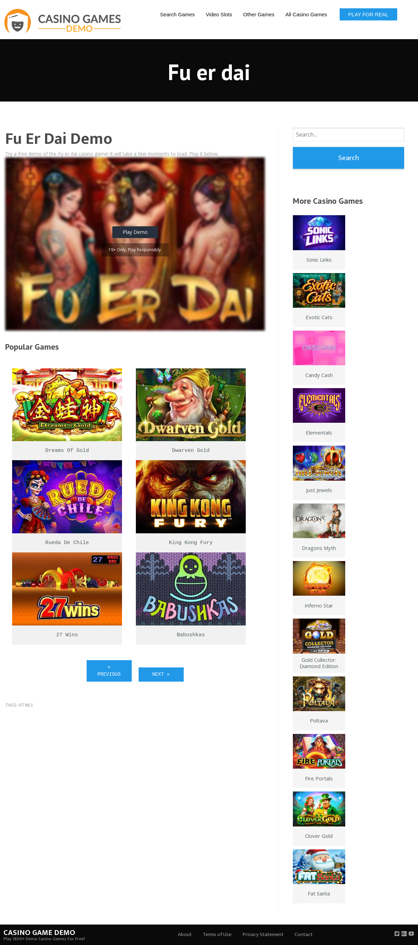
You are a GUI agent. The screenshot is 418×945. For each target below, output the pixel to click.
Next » (160, 674)
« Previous (109, 670)
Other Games (258, 14)
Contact (304, 934)
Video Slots (219, 14)
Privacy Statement (263, 934)
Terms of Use (217, 934)
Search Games (177, 14)
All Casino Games (306, 14)
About (185, 934)
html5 (26, 705)
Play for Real (368, 14)
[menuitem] (177, 14)
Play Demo (135, 232)
